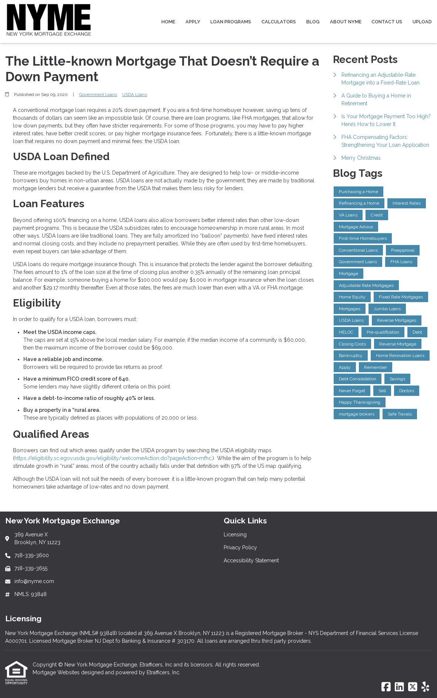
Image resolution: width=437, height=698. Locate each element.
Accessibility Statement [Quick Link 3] (251, 560)
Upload (422, 21)
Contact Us (386, 21)
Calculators (278, 21)
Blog (313, 21)
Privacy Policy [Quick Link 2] (240, 547)
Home (168, 21)
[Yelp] (425, 687)
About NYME (345, 21)
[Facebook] (386, 687)
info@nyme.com (34, 581)
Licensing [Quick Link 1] (235, 534)
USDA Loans (134, 94)
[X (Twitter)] (412, 687)
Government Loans (98, 94)
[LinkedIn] (399, 687)
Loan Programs (230, 21)
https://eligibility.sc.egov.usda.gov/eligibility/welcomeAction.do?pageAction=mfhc (112, 458)
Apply (193, 21)
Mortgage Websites (57, 672)
